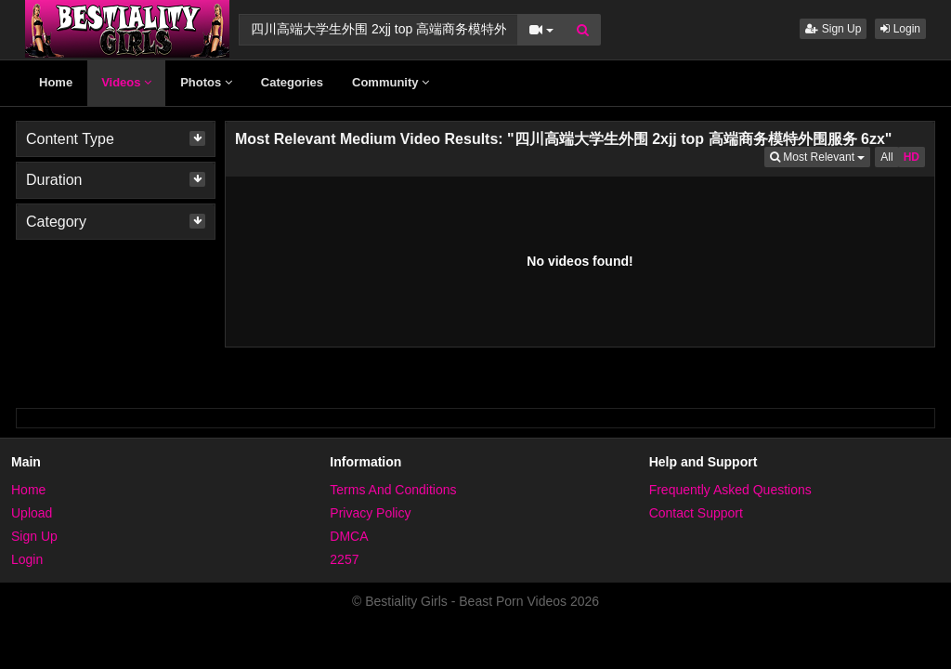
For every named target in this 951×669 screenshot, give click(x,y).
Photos (206, 82)
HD (911, 157)
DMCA (349, 536)
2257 (344, 559)
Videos (126, 82)
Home (55, 82)
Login (900, 28)
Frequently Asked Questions (730, 489)
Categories (292, 82)
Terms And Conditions (393, 489)
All (886, 157)
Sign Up (833, 28)
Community (390, 82)
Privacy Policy (370, 512)
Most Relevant (820, 156)
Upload (31, 512)
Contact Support (696, 512)
